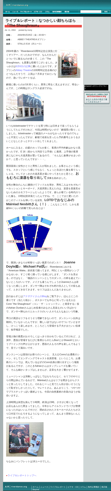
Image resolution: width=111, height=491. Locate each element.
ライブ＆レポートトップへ (22, 475)
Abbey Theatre (23, 70)
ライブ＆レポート (58, 487)
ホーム (35, 487)
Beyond (36, 489)
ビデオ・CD (73, 487)
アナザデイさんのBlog (35, 296)
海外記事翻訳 (93, 487)
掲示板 (104, 487)
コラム (83, 487)
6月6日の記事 (23, 66)
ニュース (44, 487)
